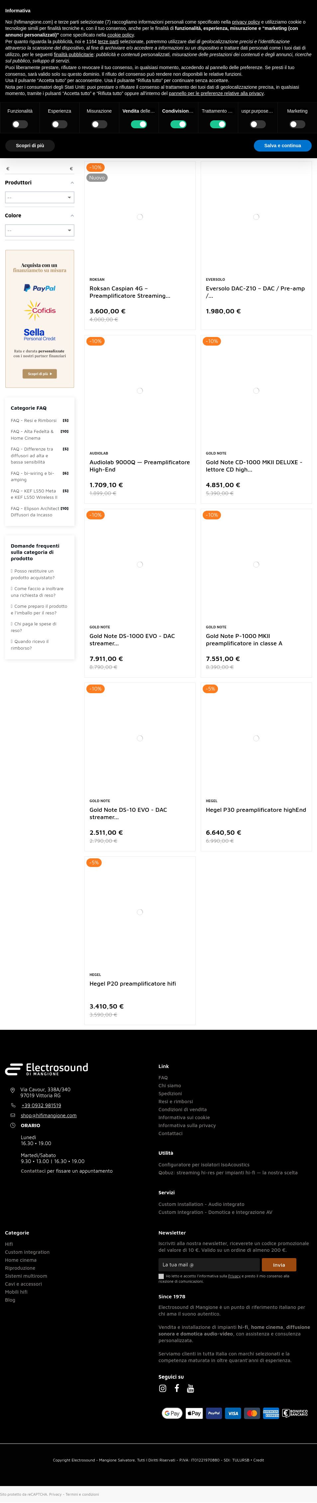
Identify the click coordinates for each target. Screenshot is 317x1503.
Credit (259, 1460)
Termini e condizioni (82, 1495)
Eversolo (215, 280)
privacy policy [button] (246, 22)
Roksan (97, 280)
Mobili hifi (16, 1292)
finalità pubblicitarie (73, 54)
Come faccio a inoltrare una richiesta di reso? (37, 593)
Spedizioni (170, 1094)
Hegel (212, 802)
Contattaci (33, 1171)
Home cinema (21, 1260)
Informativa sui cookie (184, 1118)
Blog (10, 1300)
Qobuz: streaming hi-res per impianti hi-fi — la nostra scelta (228, 1173)
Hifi (9, 1244)
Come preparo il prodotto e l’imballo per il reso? (39, 610)
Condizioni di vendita (182, 1110)
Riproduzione (20, 1268)
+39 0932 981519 (41, 1106)
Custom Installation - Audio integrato (201, 1205)
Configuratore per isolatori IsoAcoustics (204, 1165)
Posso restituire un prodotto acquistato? (33, 575)
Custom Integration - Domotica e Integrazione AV (215, 1213)
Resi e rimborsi (175, 1102)
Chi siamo (169, 1086)
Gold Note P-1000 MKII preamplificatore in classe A (244, 640)
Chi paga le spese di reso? (33, 628)
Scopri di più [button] (30, 145)
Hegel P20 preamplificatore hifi (133, 984)
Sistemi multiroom (26, 1276)
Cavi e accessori (23, 1284)
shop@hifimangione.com (49, 1116)
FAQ (163, 1078)
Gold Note (216, 454)
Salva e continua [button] (282, 145)
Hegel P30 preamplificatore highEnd (256, 810)
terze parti (108, 41)
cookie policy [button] (120, 35)
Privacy (55, 1495)
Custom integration (27, 1252)
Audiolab (99, 454)
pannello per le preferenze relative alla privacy (216, 93)
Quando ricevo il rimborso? (30, 645)
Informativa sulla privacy (187, 1126)
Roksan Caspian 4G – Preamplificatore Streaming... (130, 292)
